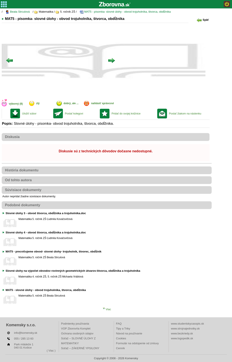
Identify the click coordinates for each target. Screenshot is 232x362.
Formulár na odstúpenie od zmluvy (137, 343)
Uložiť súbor (29, 113)
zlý (38, 103)
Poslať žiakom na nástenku (185, 113)
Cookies (121, 338)
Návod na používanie (129, 333)
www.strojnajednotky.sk (185, 328)
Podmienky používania (75, 323)
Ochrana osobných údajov (77, 333)
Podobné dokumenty (22, 205)
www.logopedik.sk (182, 338)
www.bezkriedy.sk (182, 333)
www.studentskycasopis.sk (187, 323)
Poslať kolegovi (74, 113)
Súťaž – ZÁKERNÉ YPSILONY (80, 348)
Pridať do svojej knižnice (126, 113)
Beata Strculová (17, 12)
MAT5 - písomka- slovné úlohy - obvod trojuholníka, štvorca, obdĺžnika (125, 12)
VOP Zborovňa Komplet (75, 328)
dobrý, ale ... (71, 103)
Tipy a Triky (123, 328)
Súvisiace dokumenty (23, 190)
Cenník (120, 348)
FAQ (119, 323)
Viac (107, 309)
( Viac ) (51, 350)
